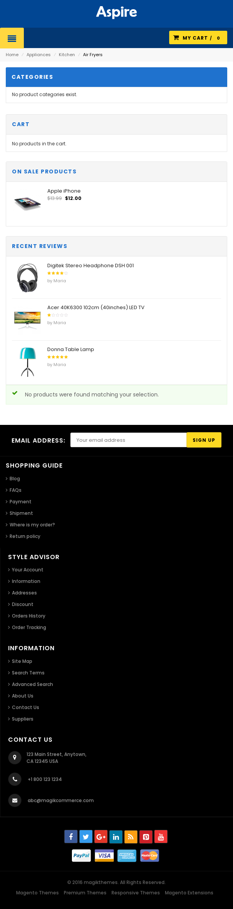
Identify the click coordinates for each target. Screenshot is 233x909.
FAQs (16, 490)
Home (12, 55)
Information (26, 581)
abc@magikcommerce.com (61, 800)
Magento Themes (37, 892)
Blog (15, 478)
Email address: (38, 440)
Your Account (27, 569)
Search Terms (28, 672)
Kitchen (67, 55)
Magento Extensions (189, 892)
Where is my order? (32, 524)
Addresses (24, 592)
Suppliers (22, 719)
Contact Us (25, 707)
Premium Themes (85, 892)
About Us (22, 696)
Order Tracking (29, 627)
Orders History (28, 616)
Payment (21, 501)
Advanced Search (32, 684)
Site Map (22, 661)
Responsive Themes (136, 892)
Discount (22, 604)
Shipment (21, 513)
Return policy (25, 536)
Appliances (39, 55)
